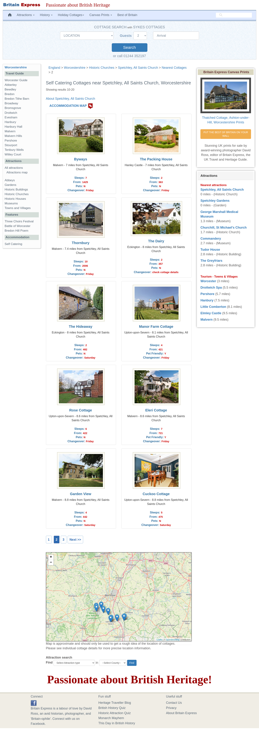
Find (49, 662)
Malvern (10, 131)
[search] (234, 15)
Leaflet (159, 640)
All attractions (14, 167)
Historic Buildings (16, 189)
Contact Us (174, 702)
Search (129, 47)
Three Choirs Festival (19, 221)
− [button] (51, 562)
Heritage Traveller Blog (114, 702)
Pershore (11, 140)
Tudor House (210, 249)
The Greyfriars (211, 260)
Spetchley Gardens (214, 200)
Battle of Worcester (17, 226)
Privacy (171, 708)
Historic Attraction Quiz (114, 713)
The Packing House (156, 159)
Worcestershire (74, 67)
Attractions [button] (26, 15)
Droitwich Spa (211, 287)
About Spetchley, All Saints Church (70, 98)
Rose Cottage (80, 410)
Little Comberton (213, 307)
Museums (11, 203)
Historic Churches (101, 67)
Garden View (80, 494)
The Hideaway (80, 326)
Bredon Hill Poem (16, 230)
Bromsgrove (13, 108)
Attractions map (17, 172)
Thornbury (80, 243)
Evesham (11, 117)
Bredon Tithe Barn (17, 98)
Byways (80, 159)
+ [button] (51, 557)
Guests (126, 36)
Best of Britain (127, 15)
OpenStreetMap (173, 640)
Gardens (10, 185)
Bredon (9, 94)
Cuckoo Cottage (156, 494)
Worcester (208, 281)
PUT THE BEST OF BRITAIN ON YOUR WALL (226, 134)
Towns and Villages (18, 208)
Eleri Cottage (156, 410)
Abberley (11, 85)
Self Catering (13, 244)
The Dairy (156, 241)
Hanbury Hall (13, 126)
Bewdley (10, 89)
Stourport (11, 145)
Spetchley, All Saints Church (138, 67)
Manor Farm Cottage (156, 326)
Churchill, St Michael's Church (223, 227)
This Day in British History (116, 723)
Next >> (75, 539)
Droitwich (11, 112)
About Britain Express (181, 713)
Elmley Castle (210, 313)
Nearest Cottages (174, 67)
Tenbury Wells (14, 150)
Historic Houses (15, 198)
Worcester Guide (16, 80)
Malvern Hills (13, 136)
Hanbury (10, 122)
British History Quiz (112, 708)
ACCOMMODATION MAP (68, 106)
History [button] (46, 15)
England (54, 67)
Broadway (11, 103)
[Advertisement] (21, 306)
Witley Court (13, 154)
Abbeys (10, 180)
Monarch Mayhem (111, 718)
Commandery (210, 238)
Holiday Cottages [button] (71, 15)
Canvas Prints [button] (100, 15)
